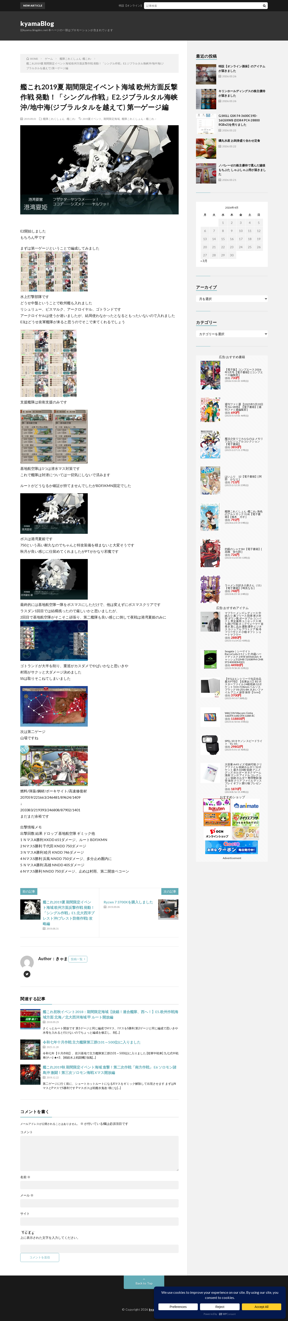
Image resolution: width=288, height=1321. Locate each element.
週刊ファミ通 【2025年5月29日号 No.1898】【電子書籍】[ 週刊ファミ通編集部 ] (244, 406)
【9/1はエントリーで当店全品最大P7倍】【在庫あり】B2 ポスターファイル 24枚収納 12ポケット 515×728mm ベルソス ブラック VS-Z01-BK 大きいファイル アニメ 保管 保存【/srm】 (244, 685)
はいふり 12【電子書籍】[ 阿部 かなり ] (243, 478)
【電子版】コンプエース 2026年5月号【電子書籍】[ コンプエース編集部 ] (244, 372)
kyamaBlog (37, 23)
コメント (26, 1132)
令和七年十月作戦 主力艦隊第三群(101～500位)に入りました (92, 1042)
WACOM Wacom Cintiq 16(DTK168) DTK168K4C (240, 714)
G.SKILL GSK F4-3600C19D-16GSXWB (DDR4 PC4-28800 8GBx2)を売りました (239, 120)
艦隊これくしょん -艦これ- (59, 118)
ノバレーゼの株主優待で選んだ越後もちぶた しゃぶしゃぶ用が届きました (242, 170)
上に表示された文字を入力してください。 (50, 1237)
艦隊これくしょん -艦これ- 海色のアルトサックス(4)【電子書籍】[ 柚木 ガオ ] (244, 514)
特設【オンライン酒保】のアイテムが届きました (157, 5)
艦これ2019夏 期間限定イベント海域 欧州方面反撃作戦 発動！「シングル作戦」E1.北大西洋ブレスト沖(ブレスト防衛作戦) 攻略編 (68, 913)
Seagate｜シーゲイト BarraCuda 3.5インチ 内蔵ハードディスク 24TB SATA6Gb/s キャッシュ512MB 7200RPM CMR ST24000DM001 (244, 657)
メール (27, 1195)
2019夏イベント (92, 118)
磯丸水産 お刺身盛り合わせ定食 (239, 140)
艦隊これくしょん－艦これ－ (139, 118)
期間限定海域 (112, 118)
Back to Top (144, 1283)
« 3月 (203, 261)
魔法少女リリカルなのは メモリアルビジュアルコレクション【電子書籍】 (244, 441)
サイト (25, 1213)
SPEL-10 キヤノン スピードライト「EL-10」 (243, 742)
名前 (25, 1177)
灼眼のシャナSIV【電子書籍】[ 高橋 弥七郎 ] (243, 550)
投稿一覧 (77, 959)
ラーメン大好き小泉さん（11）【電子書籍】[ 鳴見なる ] (244, 587)
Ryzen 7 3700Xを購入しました (128, 902)
